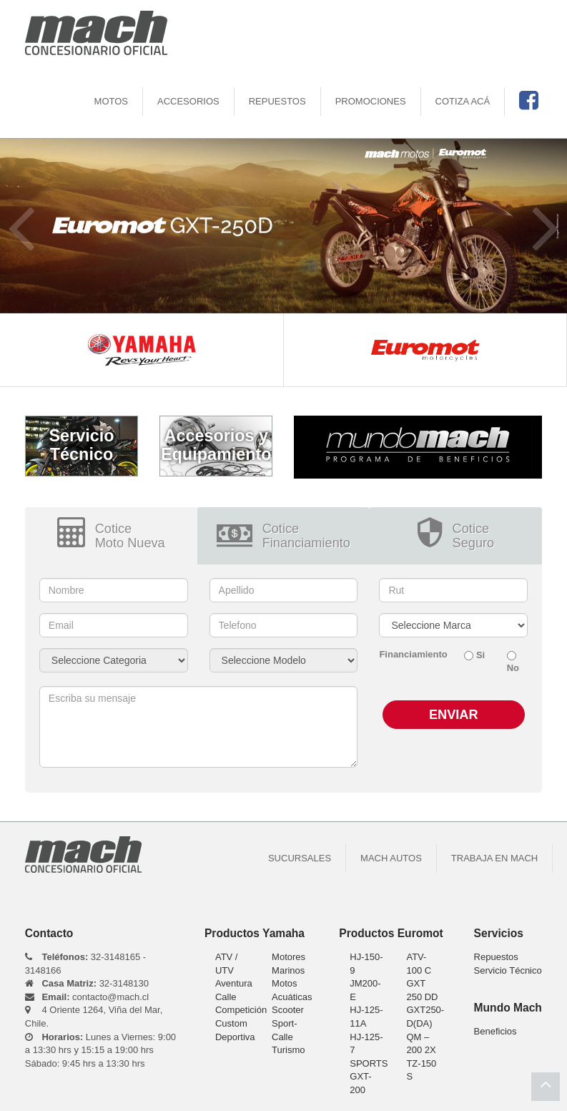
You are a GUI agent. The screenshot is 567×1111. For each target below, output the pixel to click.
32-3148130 (87, 983)
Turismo (288, 1049)
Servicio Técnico (508, 970)
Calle (226, 997)
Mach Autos (391, 858)
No (513, 667)
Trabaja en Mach (494, 858)
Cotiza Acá (462, 101)
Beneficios (495, 1031)
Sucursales (299, 858)
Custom (231, 1023)
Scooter (288, 1009)
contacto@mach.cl (87, 997)
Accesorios (188, 101)
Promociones (370, 101)
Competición (241, 1009)
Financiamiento (411, 654)
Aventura (233, 983)
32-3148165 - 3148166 (85, 963)
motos (111, 101)
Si (480, 655)
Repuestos (277, 101)
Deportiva (235, 1037)
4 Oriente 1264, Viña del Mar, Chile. (93, 1016)
